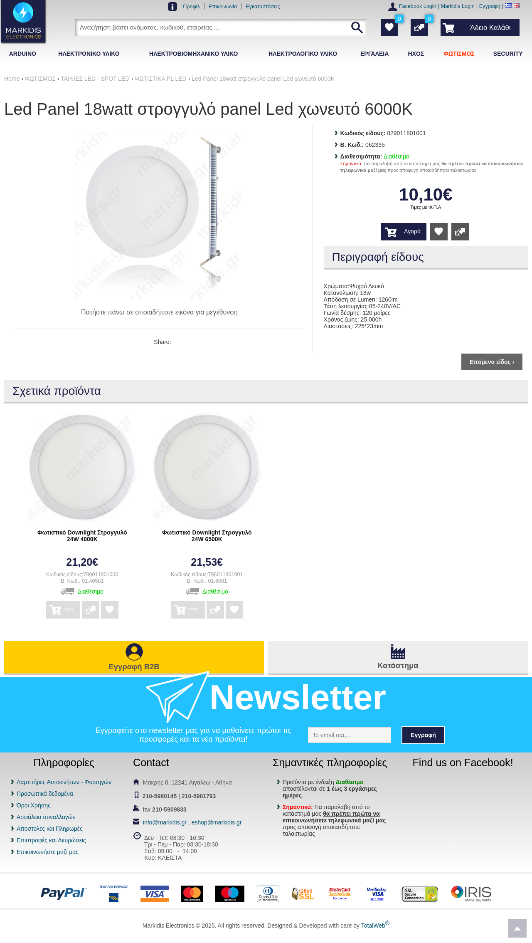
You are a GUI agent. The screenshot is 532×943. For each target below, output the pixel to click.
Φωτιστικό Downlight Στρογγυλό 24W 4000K (82, 535)
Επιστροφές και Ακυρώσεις (51, 840)
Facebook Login (417, 6)
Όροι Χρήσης (34, 805)
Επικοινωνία (223, 7)
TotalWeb (375, 925)
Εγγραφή (489, 6)
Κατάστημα (397, 665)
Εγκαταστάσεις (263, 7)
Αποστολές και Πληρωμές (50, 828)
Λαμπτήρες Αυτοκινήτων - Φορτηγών (64, 782)
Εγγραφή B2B (133, 666)
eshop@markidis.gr (217, 822)
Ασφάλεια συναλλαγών (46, 817)
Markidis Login (458, 6)
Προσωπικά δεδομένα (45, 793)
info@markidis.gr (165, 822)
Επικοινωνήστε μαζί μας (48, 852)
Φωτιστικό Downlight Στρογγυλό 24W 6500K (207, 535)
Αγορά (412, 231)
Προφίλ (191, 7)
